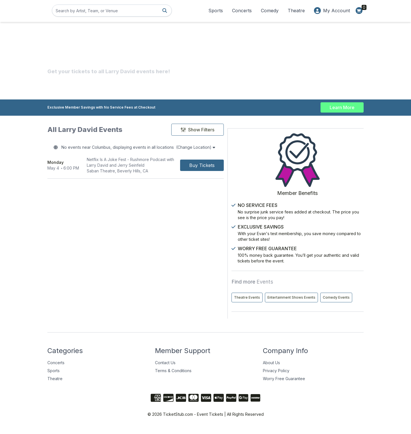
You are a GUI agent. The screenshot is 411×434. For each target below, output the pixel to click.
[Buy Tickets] (253, 167)
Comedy (270, 10)
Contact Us (165, 368)
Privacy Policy (276, 376)
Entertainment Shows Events (320, 292)
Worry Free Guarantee (284, 384)
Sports (215, 10)
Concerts (242, 10)
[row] (161, 167)
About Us (271, 368)
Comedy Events (309, 303)
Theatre (296, 10)
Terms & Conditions (173, 376)
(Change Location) (229, 148)
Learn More (342, 106)
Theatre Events (309, 280)
